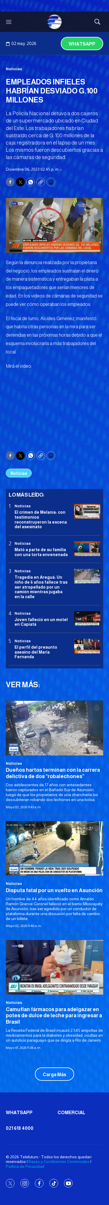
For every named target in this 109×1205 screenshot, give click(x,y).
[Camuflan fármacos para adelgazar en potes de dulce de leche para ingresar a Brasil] (54, 967)
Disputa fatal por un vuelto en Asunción (54, 890)
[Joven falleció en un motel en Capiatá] (87, 618)
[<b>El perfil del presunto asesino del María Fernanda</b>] (87, 646)
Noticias (14, 69)
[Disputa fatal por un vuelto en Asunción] (54, 848)
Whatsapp (82, 44)
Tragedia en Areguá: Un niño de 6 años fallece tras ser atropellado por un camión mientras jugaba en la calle (41, 587)
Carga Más (54, 1074)
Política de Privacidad (25, 1166)
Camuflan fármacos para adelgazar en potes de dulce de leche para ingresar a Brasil (54, 1015)
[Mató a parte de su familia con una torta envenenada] (87, 548)
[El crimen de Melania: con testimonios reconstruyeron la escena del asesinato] (87, 511)
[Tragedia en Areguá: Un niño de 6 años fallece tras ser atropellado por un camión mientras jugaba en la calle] (87, 576)
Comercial (71, 1112)
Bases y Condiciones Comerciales (59, 1161)
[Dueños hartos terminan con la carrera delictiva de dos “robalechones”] (54, 728)
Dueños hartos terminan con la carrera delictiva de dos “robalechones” (53, 773)
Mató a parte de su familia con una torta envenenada (41, 552)
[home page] (54, 22)
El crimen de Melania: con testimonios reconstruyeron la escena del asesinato (41, 519)
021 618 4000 (19, 1128)
